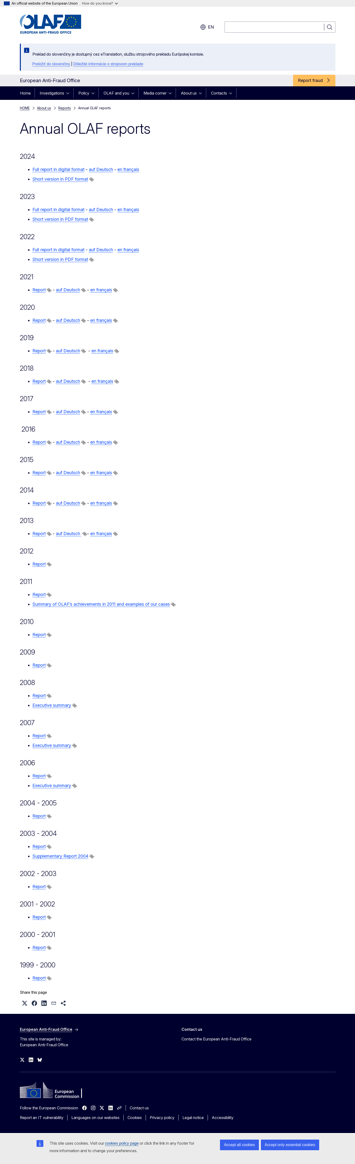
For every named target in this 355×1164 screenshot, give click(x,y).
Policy (83, 93)
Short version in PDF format (60, 179)
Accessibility (223, 1117)
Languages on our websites (95, 1117)
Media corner (155, 93)
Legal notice (193, 1117)
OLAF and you (116, 93)
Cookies (135, 1117)
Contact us (139, 1107)
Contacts (219, 93)
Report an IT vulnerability (41, 1117)
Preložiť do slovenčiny (51, 64)
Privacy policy (162, 1117)
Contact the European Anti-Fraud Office (216, 1039)
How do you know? (100, 3)
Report (39, 289)
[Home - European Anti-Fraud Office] (59, 24)
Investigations (52, 93)
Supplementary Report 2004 (60, 856)
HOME (25, 108)
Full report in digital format (58, 169)
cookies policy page (122, 1143)
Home (25, 93)
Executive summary (51, 705)
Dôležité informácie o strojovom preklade (108, 64)
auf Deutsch (101, 169)
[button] (25, 1003)
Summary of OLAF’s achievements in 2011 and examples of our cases (101, 604)
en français (128, 169)
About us (189, 93)
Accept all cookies (239, 1145)
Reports (64, 108)
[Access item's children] (69, 93)
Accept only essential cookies (290, 1145)
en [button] (207, 27)
